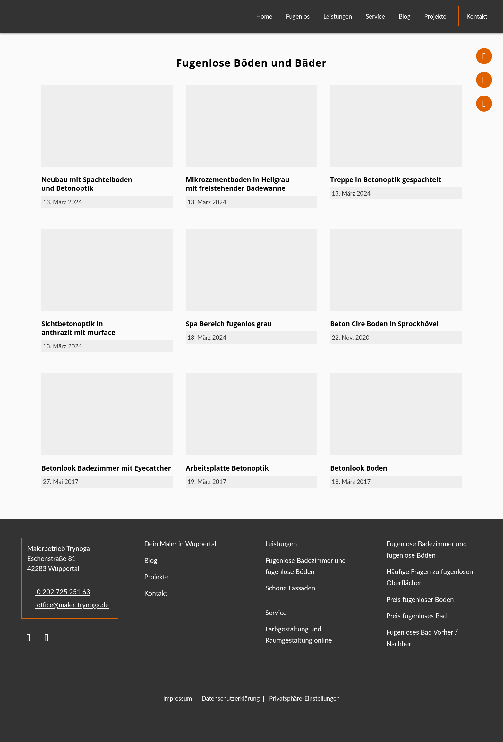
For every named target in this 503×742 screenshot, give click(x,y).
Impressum (177, 698)
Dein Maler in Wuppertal (180, 543)
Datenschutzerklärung (230, 698)
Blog (405, 16)
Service (375, 16)
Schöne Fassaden (290, 588)
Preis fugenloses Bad (416, 616)
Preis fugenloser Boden (420, 599)
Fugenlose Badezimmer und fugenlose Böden (305, 565)
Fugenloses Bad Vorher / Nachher (422, 637)
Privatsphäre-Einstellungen (304, 698)
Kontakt (476, 16)
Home (264, 16)
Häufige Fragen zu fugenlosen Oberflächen (429, 577)
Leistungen (337, 16)
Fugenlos (298, 16)
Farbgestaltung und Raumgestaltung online (298, 634)
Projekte (435, 16)
